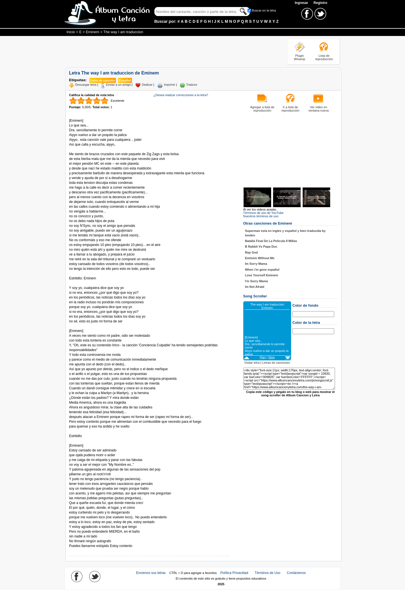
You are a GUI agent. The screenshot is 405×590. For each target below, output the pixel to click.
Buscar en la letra (264, 10)
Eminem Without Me (259, 258)
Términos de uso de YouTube (263, 212)
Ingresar (302, 3)
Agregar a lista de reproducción (262, 108)
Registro (320, 3)
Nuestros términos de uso (260, 216)
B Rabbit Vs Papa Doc (261, 246)
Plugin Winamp (299, 57)
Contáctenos (296, 573)
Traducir (191, 84)
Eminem (92, 32)
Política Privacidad (234, 573)
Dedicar (147, 84)
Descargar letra (85, 84)
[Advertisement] (168, 51)
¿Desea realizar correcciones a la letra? (181, 95)
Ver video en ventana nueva (318, 108)
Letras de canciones (276, 362)
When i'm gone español (262, 269)
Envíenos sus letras (151, 573)
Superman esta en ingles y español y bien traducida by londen (285, 233)
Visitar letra (252, 362)
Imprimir (169, 84)
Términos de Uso (267, 573)
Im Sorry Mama (256, 263)
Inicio (71, 32)
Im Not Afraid (254, 286)
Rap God (251, 252)
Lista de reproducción (324, 57)
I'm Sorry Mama (256, 281)
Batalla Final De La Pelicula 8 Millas (271, 241)
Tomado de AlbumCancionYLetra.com (92, 440)
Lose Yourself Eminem (261, 275)
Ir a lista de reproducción (291, 108)
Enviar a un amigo (118, 84)
